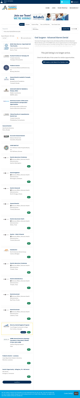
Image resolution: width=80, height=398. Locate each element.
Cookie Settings (68, 393)
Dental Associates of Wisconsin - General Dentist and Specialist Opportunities (19, 102)
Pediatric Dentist (15, 65)
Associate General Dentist (17, 135)
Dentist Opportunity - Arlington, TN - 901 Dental (15, 369)
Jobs (53, 8)
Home (48, 8)
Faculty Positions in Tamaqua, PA (19, 55)
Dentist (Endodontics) (16, 278)
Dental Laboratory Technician (18, 157)
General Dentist (6, 126)
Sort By (4, 38)
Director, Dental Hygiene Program (19, 325)
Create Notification (26, 38)
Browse (28, 24)
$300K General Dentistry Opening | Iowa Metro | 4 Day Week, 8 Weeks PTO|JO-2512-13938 (19, 340)
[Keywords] (17, 29)
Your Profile (63, 8)
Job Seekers (65, 2)
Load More (17, 382)
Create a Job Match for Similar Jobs (55, 62)
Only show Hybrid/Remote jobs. (12, 31)
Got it (76, 393)
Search (22, 24)
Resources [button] (74, 8)
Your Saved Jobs (56, 24)
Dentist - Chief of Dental (17, 234)
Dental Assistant (15, 294)
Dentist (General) (15, 188)
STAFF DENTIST (14, 145)
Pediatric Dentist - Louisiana (10, 356)
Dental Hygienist (15, 172)
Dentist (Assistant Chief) (17, 219)
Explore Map (35, 24)
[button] (74, 29)
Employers (74, 2)
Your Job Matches (45, 24)
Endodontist (13, 249)
